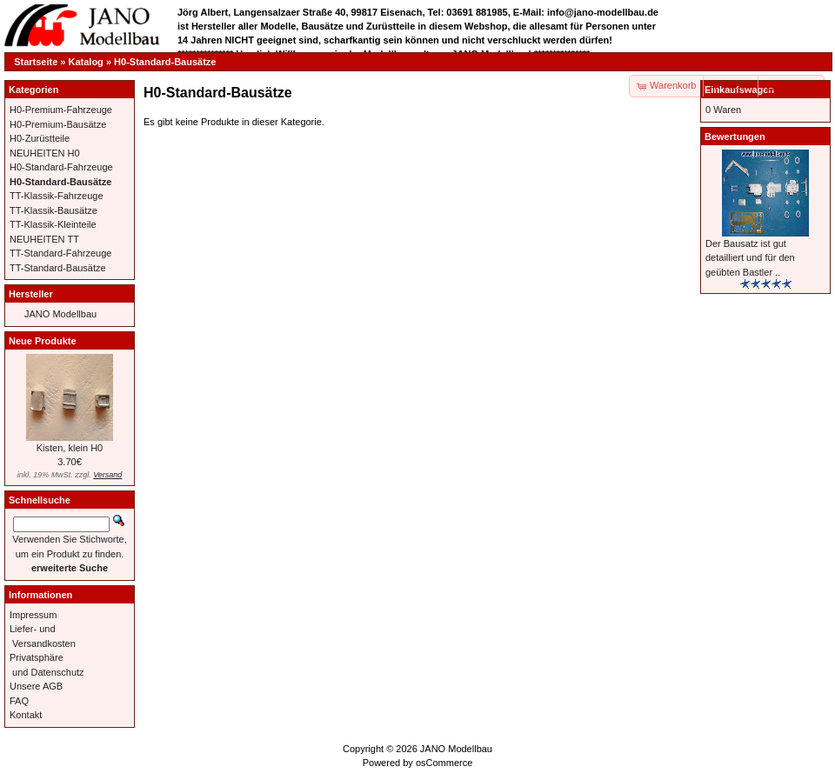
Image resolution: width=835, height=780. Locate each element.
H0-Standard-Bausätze (165, 62)
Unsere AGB (36, 686)
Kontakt (26, 715)
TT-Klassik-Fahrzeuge (57, 195)
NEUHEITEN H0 (45, 153)
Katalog (86, 62)
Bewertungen (735, 136)
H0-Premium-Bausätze (58, 124)
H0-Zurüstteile (40, 138)
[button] (731, 86)
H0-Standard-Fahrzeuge (61, 167)
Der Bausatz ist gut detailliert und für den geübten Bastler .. (750, 257)
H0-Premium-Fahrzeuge (61, 109)
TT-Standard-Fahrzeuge (60, 253)
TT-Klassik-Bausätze (53, 210)
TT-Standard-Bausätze (58, 268)
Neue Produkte (43, 341)
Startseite (35, 62)
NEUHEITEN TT (44, 239)
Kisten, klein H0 (70, 448)
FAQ (19, 701)
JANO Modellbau (60, 314)
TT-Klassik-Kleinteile (53, 224)
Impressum (33, 615)
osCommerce (444, 762)
